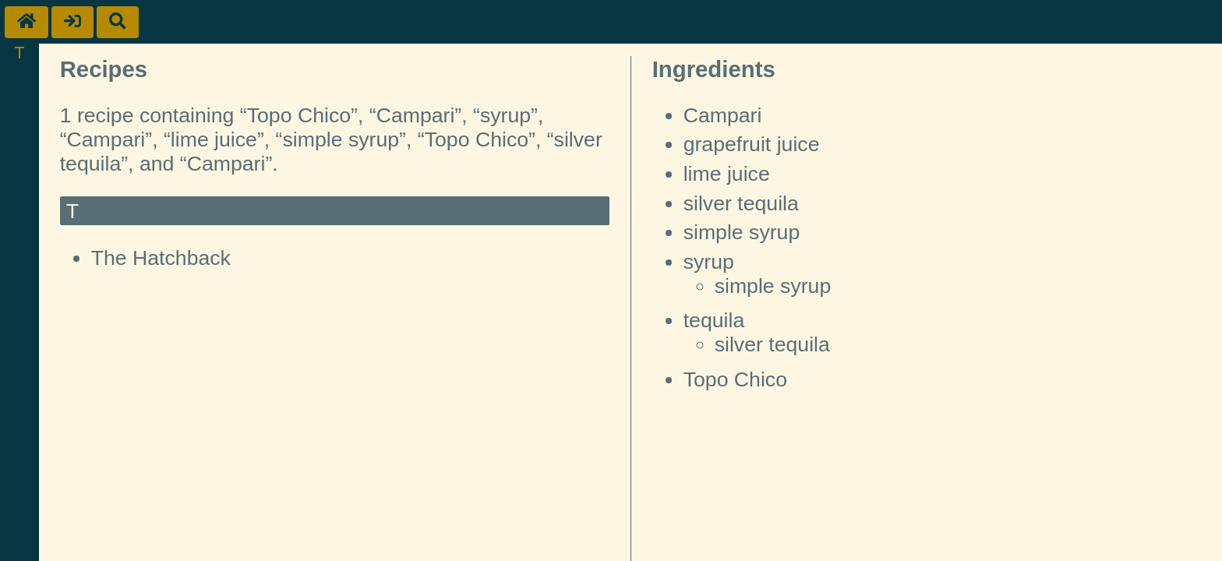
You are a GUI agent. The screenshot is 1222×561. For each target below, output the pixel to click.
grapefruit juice (751, 144)
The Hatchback (161, 258)
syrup (708, 261)
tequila (714, 320)
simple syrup (741, 232)
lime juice (726, 173)
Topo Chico (735, 379)
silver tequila (741, 203)
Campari (722, 115)
